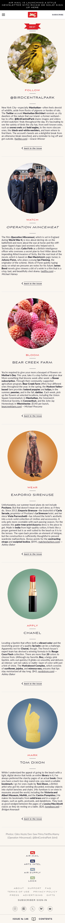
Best (32, 27)
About (19, 888)
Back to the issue (33, 148)
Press (14, 895)
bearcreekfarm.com (11, 406)
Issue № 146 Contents (32, 919)
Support (35, 888)
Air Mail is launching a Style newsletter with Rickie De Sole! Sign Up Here (32, 5)
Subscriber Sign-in (32, 900)
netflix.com (47, 271)
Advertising (33, 895)
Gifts (51, 895)
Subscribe (57, 15)
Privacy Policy (45, 892)
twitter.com (21, 138)
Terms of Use (19, 892)
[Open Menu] (3, 15)
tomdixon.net (52, 806)
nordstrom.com (46, 671)
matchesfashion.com (48, 541)
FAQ (48, 888)
